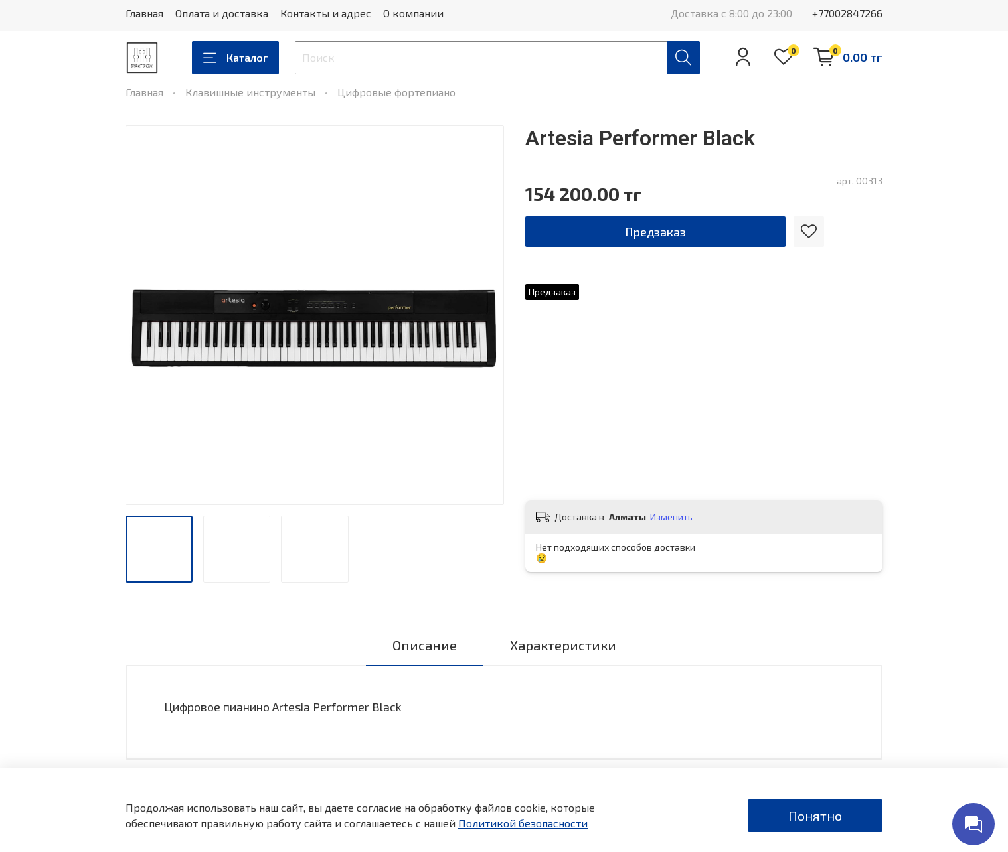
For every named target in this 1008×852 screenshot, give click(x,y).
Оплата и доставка (221, 13)
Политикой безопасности (523, 823)
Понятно (815, 815)
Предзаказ (655, 231)
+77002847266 (847, 13)
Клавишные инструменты (250, 92)
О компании (413, 13)
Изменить (671, 516)
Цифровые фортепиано (396, 92)
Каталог (235, 57)
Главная (144, 13)
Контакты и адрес (325, 13)
